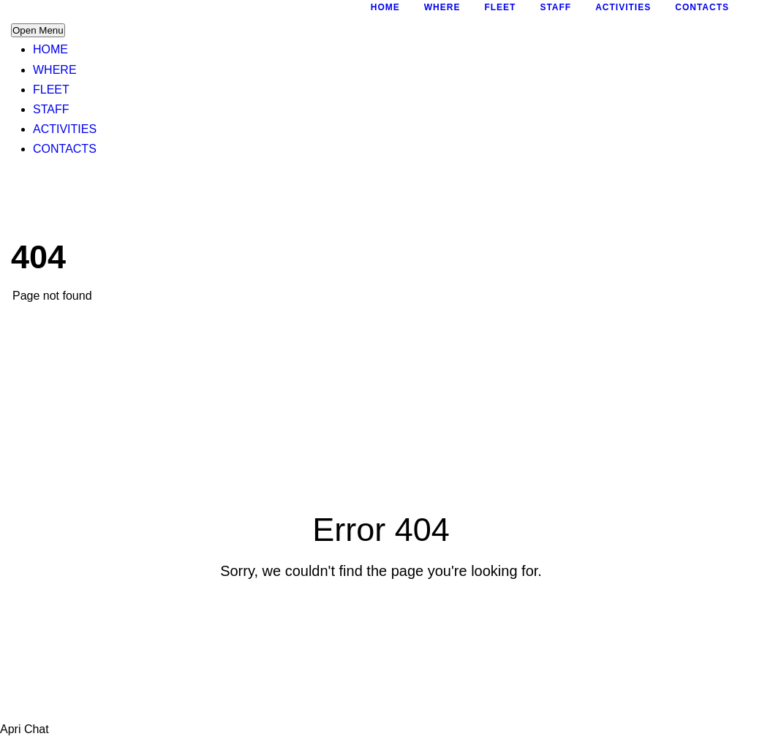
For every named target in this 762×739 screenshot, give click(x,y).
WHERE (55, 70)
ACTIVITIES (65, 129)
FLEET (51, 89)
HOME (50, 49)
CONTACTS (65, 149)
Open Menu (38, 30)
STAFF (51, 109)
